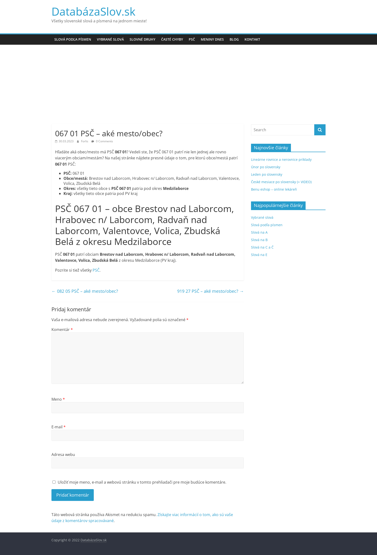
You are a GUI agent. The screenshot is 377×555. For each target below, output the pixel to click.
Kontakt (252, 39)
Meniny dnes (212, 39)
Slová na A (259, 232)
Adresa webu (63, 454)
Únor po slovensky (265, 167)
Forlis (85, 141)
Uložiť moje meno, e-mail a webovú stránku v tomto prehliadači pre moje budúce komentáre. (142, 482)
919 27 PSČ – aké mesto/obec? (210, 291)
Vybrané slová (110, 39)
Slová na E (259, 254)
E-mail (58, 427)
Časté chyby (172, 39)
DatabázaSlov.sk (93, 11)
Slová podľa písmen (72, 39)
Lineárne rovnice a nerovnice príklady (281, 159)
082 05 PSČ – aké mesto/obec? (84, 291)
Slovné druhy (142, 39)
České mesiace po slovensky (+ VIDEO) (281, 182)
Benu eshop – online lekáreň (274, 189)
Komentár (62, 329)
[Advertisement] (188, 88)
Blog (234, 39)
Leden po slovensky (266, 174)
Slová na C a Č (262, 247)
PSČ (192, 39)
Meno (58, 399)
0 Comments (102, 141)
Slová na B (259, 239)
